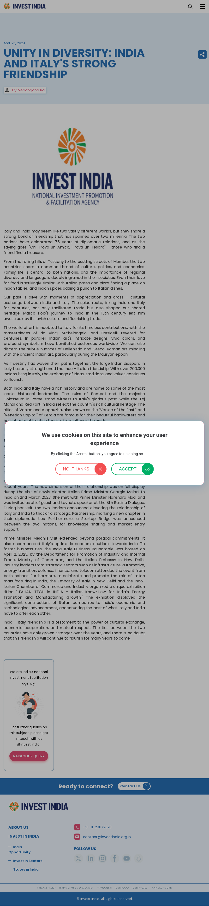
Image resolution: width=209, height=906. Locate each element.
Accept (128, 469)
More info (151, 454)
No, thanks (76, 469)
